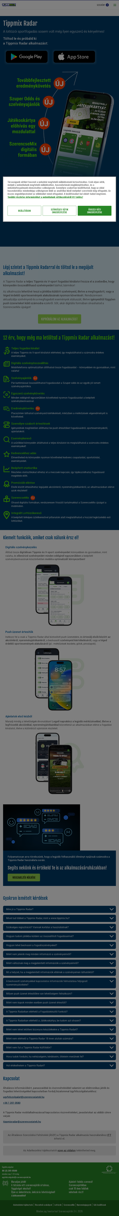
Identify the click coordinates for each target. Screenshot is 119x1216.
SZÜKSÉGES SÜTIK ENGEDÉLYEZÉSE (59, 211)
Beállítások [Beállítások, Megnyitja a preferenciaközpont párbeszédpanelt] (24, 210)
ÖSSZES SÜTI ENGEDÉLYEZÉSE (94, 211)
